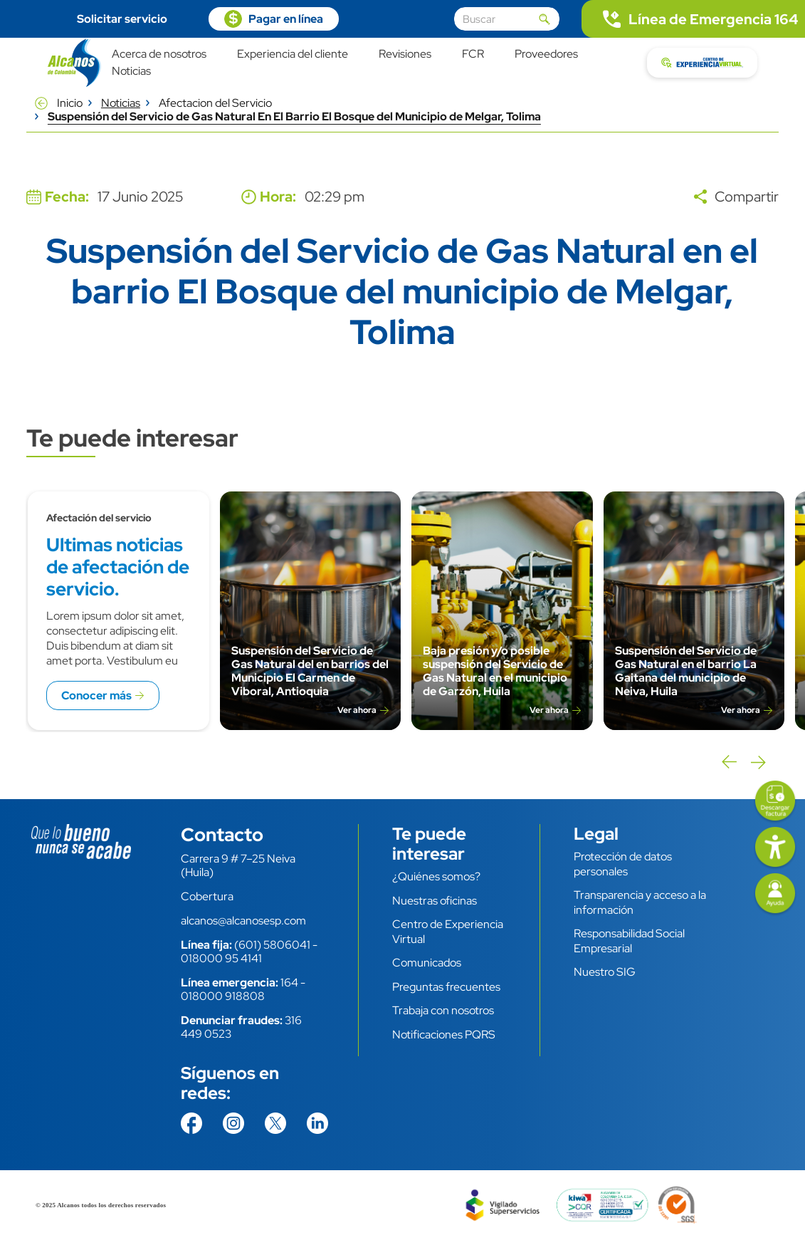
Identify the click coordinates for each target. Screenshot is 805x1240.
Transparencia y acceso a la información (640, 902)
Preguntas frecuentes (446, 986)
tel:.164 (693, 19)
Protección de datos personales (623, 864)
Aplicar (544, 19)
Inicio (70, 103)
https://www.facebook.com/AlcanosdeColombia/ (191, 1123)
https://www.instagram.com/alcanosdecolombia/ (233, 1123)
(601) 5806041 (272, 944)
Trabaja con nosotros (443, 1010)
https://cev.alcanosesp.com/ (702, 62)
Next (758, 762)
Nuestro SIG (605, 971)
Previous (728, 762)
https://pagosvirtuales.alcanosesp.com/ (274, 19)
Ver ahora (357, 710)
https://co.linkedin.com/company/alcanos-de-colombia (317, 1123)
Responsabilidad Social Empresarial (629, 941)
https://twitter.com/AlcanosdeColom (275, 1123)
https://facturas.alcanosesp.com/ (775, 802)
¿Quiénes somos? (436, 876)
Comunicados (426, 962)
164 (289, 982)
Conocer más (96, 695)
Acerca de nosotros (159, 54)
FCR (473, 54)
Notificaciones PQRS (443, 1034)
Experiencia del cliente (292, 54)
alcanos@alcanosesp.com (243, 920)
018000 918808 (223, 996)
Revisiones (405, 54)
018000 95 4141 (221, 958)
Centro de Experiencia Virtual (447, 932)
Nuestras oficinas (434, 900)
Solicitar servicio (122, 19)
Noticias (131, 71)
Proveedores (546, 54)
